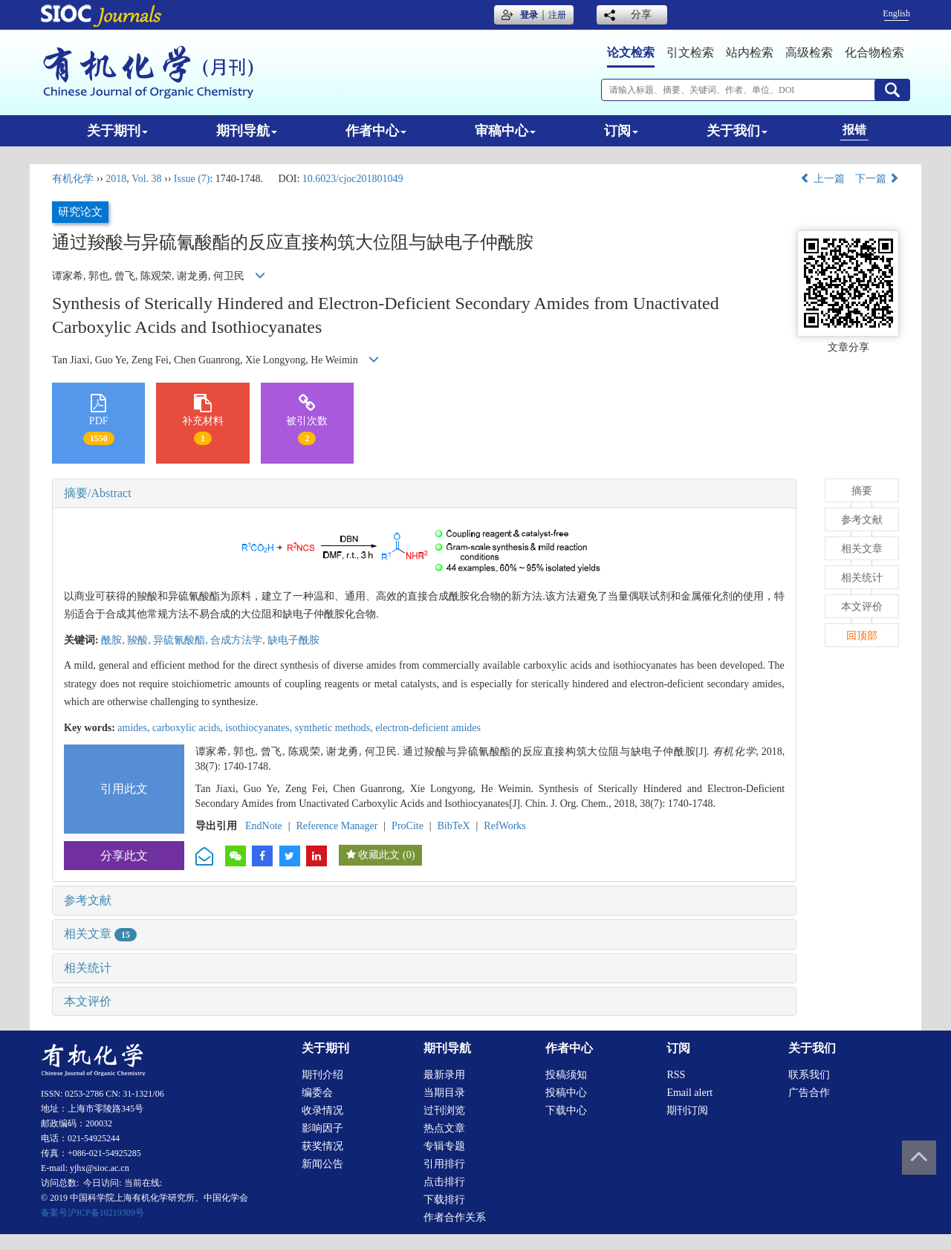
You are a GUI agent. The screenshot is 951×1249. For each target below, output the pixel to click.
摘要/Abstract (98, 493)
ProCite (407, 825)
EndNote (263, 825)
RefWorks (504, 825)
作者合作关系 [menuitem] (454, 1217)
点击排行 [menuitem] (444, 1181)
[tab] (424, 493)
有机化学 (73, 178)
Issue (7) (192, 178)
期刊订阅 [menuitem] (687, 1110)
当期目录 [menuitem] (444, 1092)
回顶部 (861, 635)
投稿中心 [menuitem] (566, 1092)
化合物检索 (874, 52)
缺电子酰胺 (293, 640)
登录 (529, 15)
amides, (134, 727)
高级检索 (809, 52)
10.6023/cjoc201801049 (352, 178)
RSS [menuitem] (675, 1074)
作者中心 (375, 130)
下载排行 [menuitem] (444, 1199)
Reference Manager (336, 825)
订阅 (621, 130)
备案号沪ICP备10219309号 (92, 1212)
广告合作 (809, 1092)
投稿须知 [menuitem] (566, 1074)
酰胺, (114, 640)
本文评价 (87, 1001)
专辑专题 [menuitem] (444, 1146)
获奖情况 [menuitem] (322, 1146)
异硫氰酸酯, (181, 640)
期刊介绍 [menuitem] (322, 1074)
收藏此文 (379, 854)
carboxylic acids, (188, 727)
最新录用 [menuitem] (444, 1074)
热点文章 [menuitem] (444, 1128)
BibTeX (454, 825)
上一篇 (822, 178)
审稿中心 (505, 130)
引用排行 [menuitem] (444, 1163)
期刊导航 (246, 130)
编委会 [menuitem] (317, 1092)
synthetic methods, (335, 727)
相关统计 (87, 967)
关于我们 (737, 130)
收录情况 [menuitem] (322, 1110)
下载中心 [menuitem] (566, 1110)
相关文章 (100, 933)
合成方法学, (238, 640)
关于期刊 (117, 130)
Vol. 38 (146, 178)
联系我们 (809, 1074)
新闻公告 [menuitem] (322, 1163)
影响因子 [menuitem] (322, 1128)
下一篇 (877, 178)
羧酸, (140, 640)
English (896, 13)
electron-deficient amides (428, 727)
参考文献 (87, 900)
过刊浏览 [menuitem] (444, 1110)
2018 (116, 178)
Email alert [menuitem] (689, 1092)
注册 (557, 15)
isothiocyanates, (259, 727)
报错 (854, 129)
